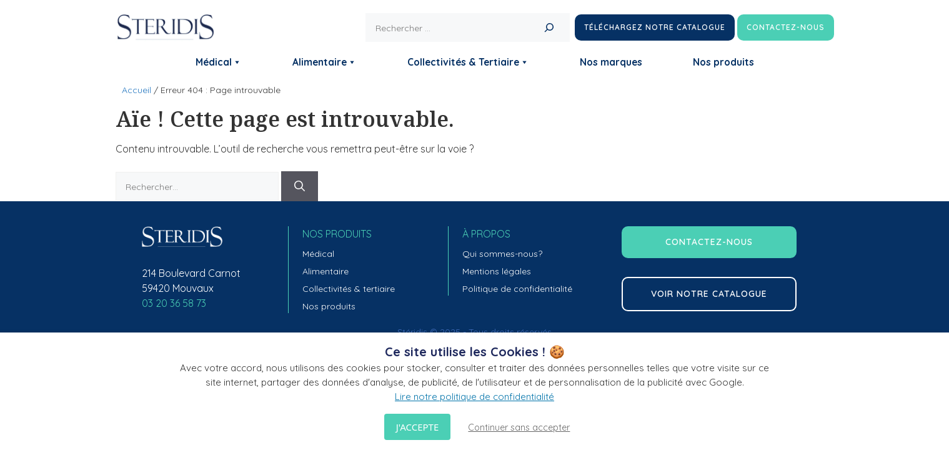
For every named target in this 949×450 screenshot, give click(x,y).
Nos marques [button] (611, 62)
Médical (219, 61)
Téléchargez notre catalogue (654, 27)
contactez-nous (709, 242)
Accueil (136, 90)
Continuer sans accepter (519, 427)
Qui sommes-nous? (502, 253)
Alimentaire (324, 61)
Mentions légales (496, 271)
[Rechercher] (549, 27)
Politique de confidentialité (517, 288)
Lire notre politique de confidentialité (474, 396)
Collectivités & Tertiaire (468, 61)
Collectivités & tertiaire (348, 288)
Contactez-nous (786, 27)
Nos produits (723, 62)
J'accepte (417, 427)
